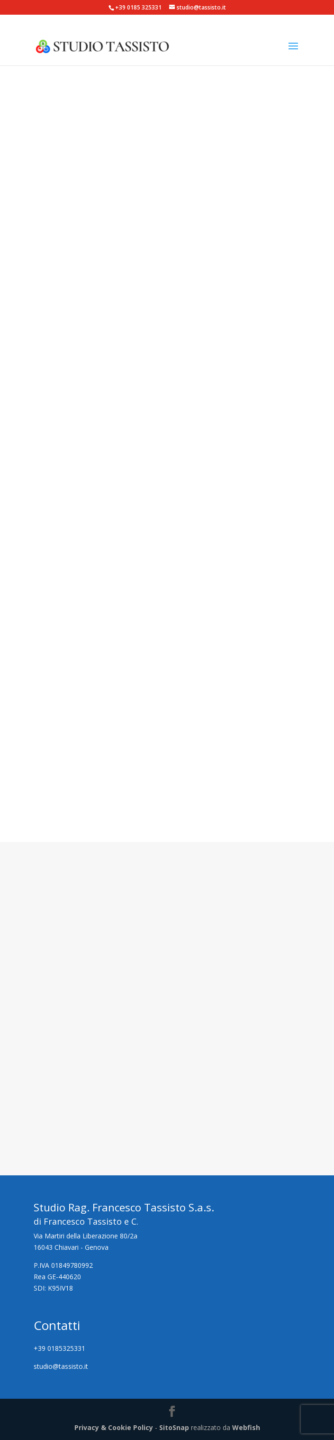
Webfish (246, 1427)
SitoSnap (174, 1427)
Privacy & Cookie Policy (113, 1427)
